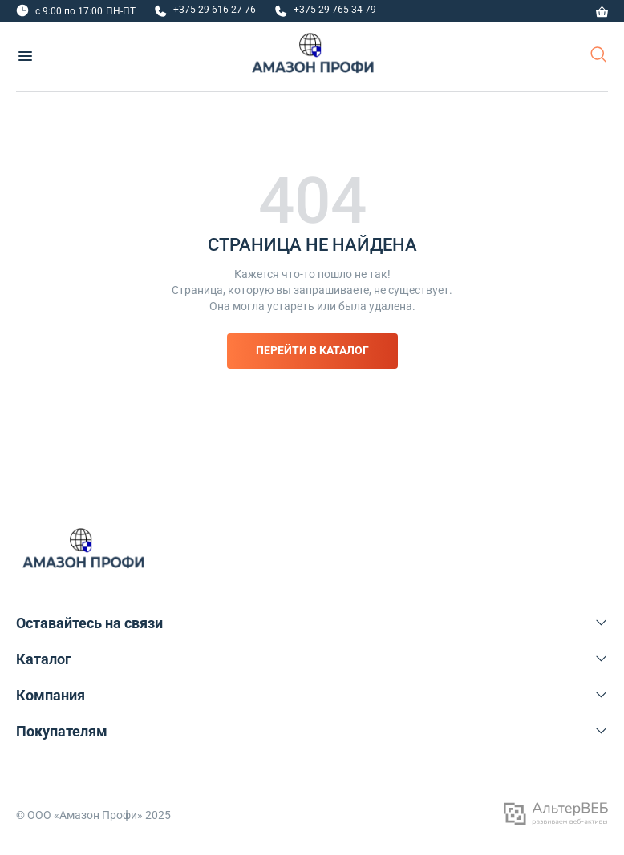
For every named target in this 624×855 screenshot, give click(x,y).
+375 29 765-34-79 (335, 9)
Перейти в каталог (312, 350)
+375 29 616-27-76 (214, 9)
